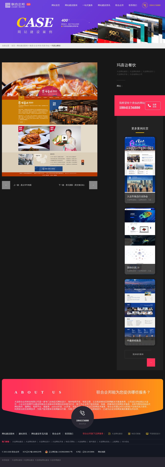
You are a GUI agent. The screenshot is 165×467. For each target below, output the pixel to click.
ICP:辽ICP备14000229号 (32, 452)
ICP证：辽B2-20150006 (85, 452)
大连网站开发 (122, 74)
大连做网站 (81, 442)
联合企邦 (56, 434)
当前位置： (6, 46)
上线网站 (115, 442)
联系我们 (69, 434)
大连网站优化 (104, 442)
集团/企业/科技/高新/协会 (40, 46)
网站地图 (101, 452)
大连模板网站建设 (42, 460)
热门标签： (6, 442)
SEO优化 (125, 442)
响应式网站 (70, 442)
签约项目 (92, 442)
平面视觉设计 (155, 434)
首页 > (14, 46)
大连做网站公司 (136, 74)
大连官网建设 (55, 460)
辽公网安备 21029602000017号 (59, 452)
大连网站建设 (122, 71)
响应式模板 (136, 434)
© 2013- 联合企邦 (10, 452)
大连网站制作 (135, 71)
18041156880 (82, 420)
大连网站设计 (148, 71)
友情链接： (6, 460)
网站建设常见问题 (39, 434)
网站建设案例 (22, 46)
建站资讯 (23, 434)
